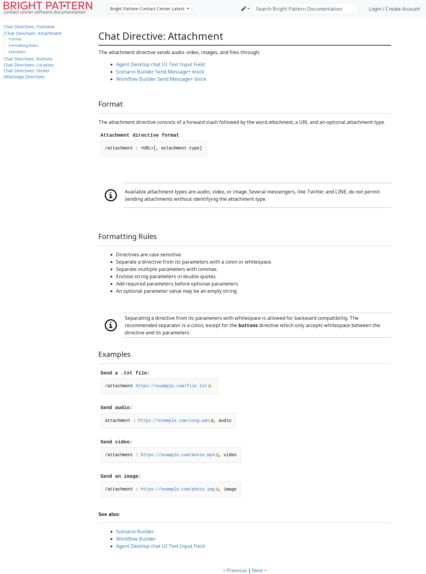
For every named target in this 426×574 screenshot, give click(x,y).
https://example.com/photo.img (178, 489)
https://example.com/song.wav (174, 420)
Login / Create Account (394, 8)
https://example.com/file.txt (171, 386)
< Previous (235, 570)
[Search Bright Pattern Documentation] (305, 9)
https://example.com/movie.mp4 (178, 455)
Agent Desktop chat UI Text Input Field (160, 64)
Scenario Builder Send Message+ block (160, 71)
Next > (259, 570)
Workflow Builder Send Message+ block (161, 79)
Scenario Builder (135, 531)
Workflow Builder (136, 538)
